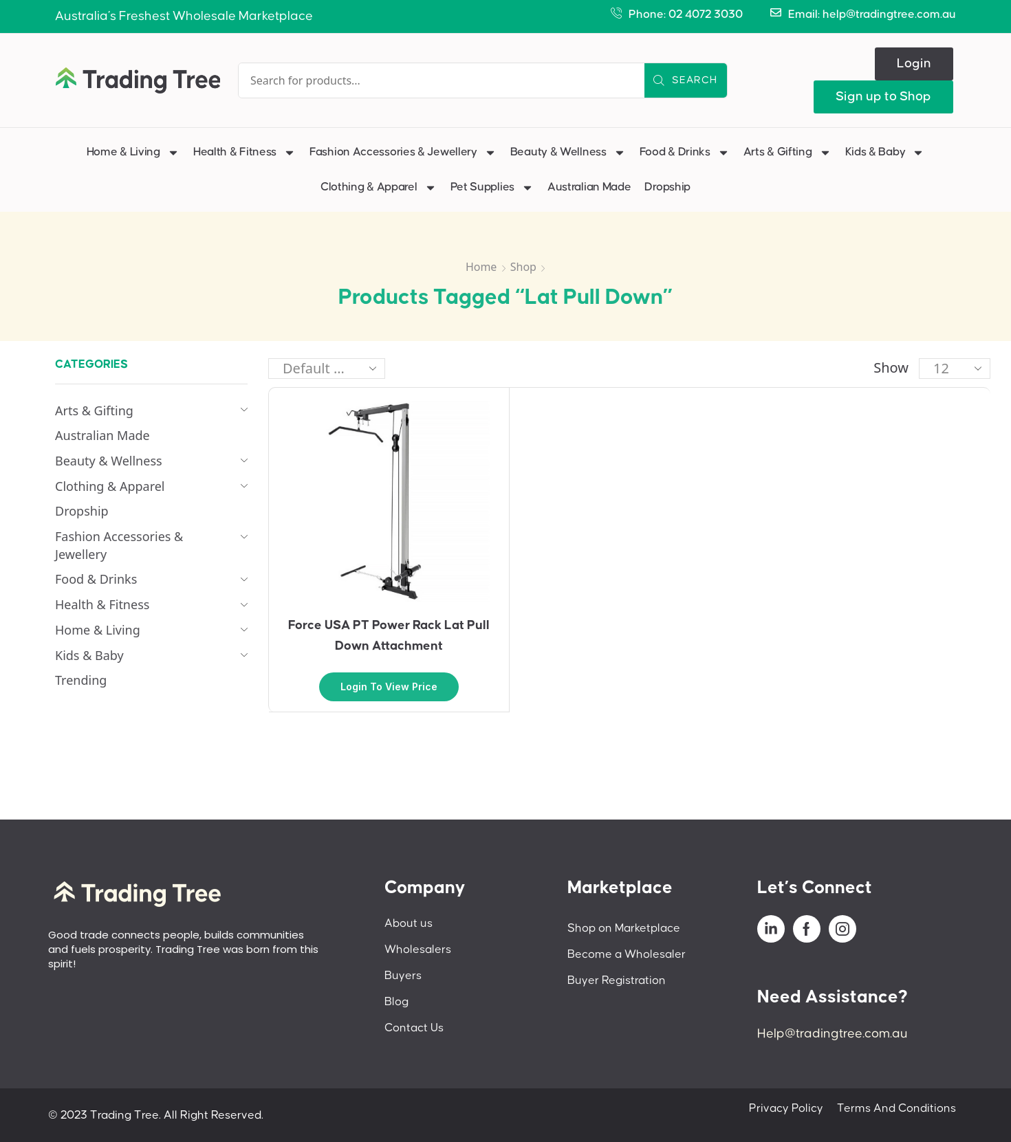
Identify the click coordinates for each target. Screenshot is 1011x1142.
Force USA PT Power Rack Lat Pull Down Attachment (389, 635)
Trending (81, 680)
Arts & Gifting (787, 153)
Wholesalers (417, 949)
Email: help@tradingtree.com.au (872, 14)
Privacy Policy (786, 1108)
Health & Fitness (244, 153)
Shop (523, 266)
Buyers (403, 975)
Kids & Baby (885, 153)
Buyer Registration (616, 980)
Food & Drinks (685, 153)
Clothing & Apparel (378, 188)
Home (481, 266)
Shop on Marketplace (623, 928)
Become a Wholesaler (626, 954)
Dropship (667, 187)
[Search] (685, 80)
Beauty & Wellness (568, 153)
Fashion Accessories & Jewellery (403, 153)
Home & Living (133, 153)
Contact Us (414, 1028)
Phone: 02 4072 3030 (686, 14)
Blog (396, 1002)
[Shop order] (326, 368)
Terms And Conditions (896, 1108)
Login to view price (388, 686)
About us (408, 923)
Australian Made (589, 187)
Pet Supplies (492, 188)
